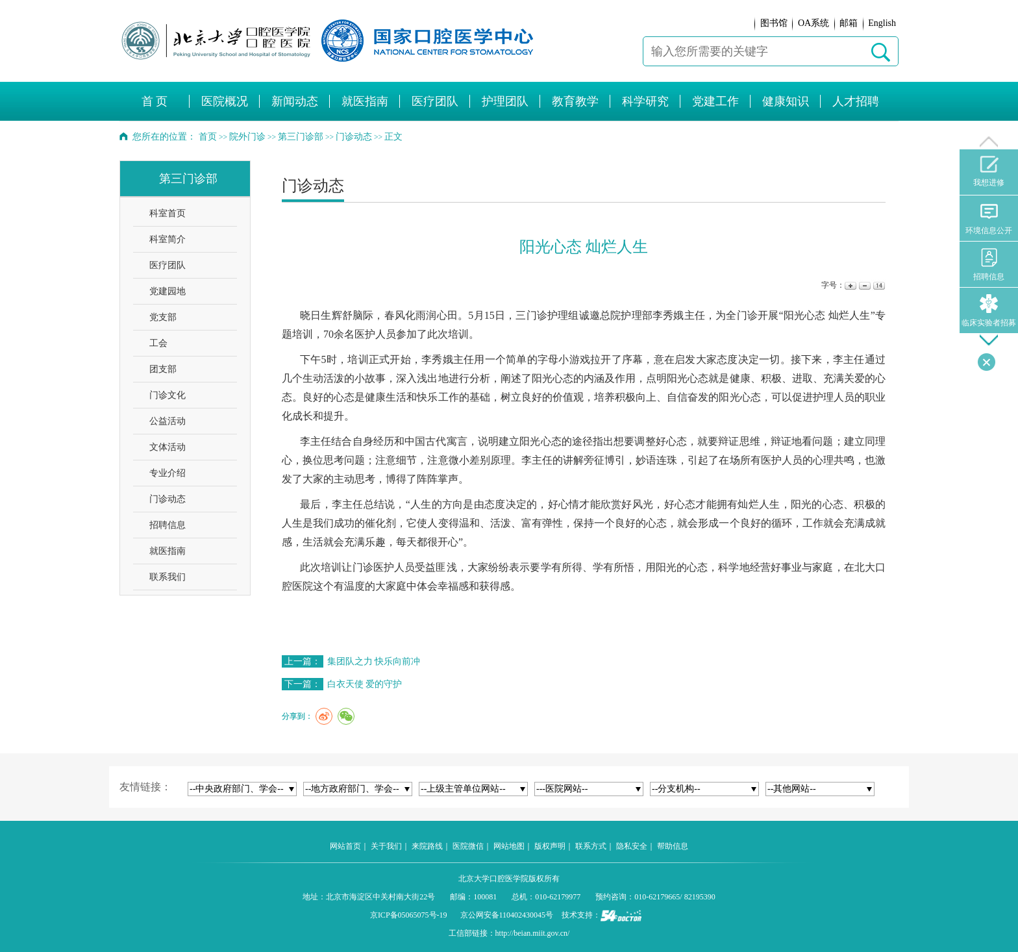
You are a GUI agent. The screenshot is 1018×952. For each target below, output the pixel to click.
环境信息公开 (988, 218)
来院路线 (427, 846)
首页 (208, 137)
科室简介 (167, 239)
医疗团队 (167, 265)
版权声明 (549, 846)
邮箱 (848, 23)
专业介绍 (167, 473)
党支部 (163, 317)
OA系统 (813, 23)
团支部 (163, 369)
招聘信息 (167, 525)
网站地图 (509, 846)
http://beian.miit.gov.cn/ (532, 933)
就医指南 (167, 551)
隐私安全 (631, 846)
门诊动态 (167, 499)
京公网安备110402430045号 (507, 915)
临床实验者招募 (989, 310)
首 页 (155, 101)
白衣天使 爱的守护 (365, 684)
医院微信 (468, 846)
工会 (158, 343)
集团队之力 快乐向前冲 (374, 661)
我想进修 (988, 171)
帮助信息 (672, 846)
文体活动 (167, 447)
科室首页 (167, 213)
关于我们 (386, 846)
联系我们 (167, 577)
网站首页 (345, 846)
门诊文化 (167, 395)
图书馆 (774, 23)
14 (878, 285)
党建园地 (167, 291)
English (882, 23)
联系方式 (590, 846)
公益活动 (167, 421)
